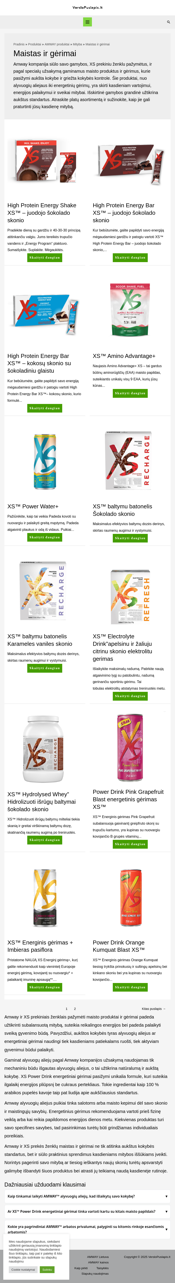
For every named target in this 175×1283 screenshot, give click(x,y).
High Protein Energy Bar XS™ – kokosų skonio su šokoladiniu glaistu (39, 363)
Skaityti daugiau (44, 256)
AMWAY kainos (98, 1262)
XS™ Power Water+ (32, 506)
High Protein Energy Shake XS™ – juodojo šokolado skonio (42, 213)
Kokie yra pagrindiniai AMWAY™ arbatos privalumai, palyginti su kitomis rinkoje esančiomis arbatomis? (86, 1229)
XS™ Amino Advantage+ (124, 356)
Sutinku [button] (47, 1269)
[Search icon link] (169, 22)
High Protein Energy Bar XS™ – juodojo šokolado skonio (124, 213)
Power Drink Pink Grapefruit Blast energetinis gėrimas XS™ (128, 799)
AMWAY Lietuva (98, 1257)
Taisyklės (103, 1268)
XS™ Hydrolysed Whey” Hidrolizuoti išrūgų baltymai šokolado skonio (41, 802)
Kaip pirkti (81, 1268)
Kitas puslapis (154, 1009)
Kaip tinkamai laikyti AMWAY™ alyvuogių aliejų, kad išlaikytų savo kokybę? (71, 1196)
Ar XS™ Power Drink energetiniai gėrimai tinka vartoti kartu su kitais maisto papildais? (81, 1211)
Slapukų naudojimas (95, 1273)
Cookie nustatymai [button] (23, 1269)
